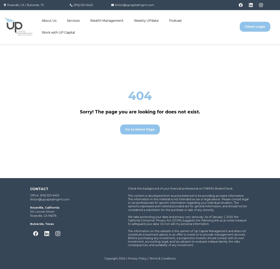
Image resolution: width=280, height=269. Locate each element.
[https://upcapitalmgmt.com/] (18, 26)
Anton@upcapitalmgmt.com (134, 5)
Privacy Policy (137, 258)
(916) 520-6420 (83, 5)
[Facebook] (241, 5)
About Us (49, 21)
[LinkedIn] (251, 5)
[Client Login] (255, 27)
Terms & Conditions (162, 258)
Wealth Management (106, 21)
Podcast (175, 21)
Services (73, 21)
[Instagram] (261, 5)
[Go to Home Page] (140, 129)
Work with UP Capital (58, 32)
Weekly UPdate (146, 21)
